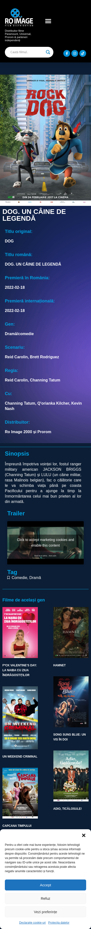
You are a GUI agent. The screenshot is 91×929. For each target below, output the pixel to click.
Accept (45, 885)
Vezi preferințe (45, 912)
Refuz (45, 898)
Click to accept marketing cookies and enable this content (45, 542)
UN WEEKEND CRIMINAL (19, 756)
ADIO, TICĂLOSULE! (67, 808)
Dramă (35, 578)
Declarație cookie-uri (32, 922)
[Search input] (26, 52)
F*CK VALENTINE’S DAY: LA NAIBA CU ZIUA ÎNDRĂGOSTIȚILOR (19, 670)
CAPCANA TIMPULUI (17, 826)
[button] (83, 835)
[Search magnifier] (48, 52)
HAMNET (59, 665)
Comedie (19, 578)
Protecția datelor (58, 922)
